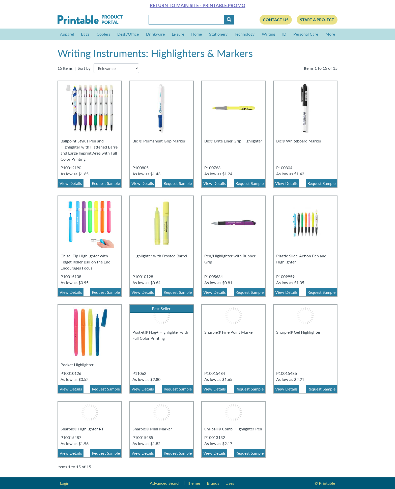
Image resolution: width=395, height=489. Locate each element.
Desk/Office (128, 34)
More (329, 34)
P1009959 (285, 276)
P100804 (284, 167)
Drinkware (155, 34)
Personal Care (305, 34)
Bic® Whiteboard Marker (298, 140)
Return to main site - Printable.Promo (197, 5)
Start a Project (317, 19)
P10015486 (286, 373)
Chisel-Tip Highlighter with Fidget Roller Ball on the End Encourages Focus (85, 261)
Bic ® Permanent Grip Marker (158, 140)
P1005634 (213, 276)
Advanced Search (165, 483)
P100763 (212, 167)
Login (64, 483)
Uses (229, 483)
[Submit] (229, 20)
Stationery (218, 34)
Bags (85, 34)
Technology (245, 34)
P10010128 (142, 276)
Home (196, 34)
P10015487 (71, 437)
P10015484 (214, 373)
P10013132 (214, 437)
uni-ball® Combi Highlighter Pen (233, 428)
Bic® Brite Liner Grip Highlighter (233, 140)
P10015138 (71, 276)
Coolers (103, 34)
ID (284, 34)
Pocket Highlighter (77, 364)
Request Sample (106, 183)
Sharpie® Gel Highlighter (298, 332)
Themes (194, 483)
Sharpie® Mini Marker (152, 428)
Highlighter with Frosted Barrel (159, 255)
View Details (71, 183)
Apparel (67, 34)
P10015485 (142, 437)
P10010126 (71, 373)
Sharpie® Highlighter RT (82, 428)
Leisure (178, 34)
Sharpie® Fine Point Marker (229, 332)
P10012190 (71, 167)
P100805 (140, 167)
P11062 (139, 373)
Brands (213, 483)
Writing (268, 34)
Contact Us (276, 19)
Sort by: (85, 68)
